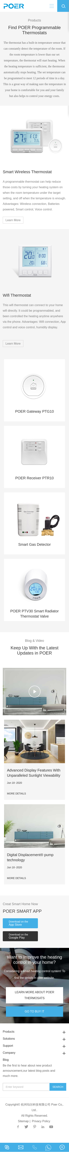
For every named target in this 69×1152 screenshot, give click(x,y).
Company (34, 1052)
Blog (6, 1059)
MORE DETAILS (16, 793)
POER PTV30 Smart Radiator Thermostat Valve (34, 613)
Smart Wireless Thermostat (27, 172)
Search (57, 1086)
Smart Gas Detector (34, 544)
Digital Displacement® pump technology (30, 857)
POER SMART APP (22, 911)
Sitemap (23, 1121)
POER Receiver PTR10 (34, 478)
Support (34, 1045)
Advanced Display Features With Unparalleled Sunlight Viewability (33, 772)
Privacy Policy (41, 1121)
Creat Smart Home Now (20, 904)
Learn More (13, 220)
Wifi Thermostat (17, 295)
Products (34, 1031)
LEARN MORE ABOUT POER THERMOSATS (34, 995)
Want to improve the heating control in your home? (34, 960)
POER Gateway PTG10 (34, 411)
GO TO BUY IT (34, 1011)
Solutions (34, 1038)
